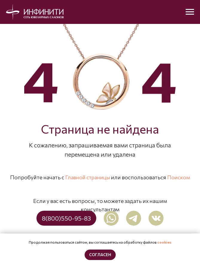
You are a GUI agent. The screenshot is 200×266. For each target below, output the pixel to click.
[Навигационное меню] (190, 12)
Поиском (178, 177)
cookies (164, 242)
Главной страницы (87, 177)
